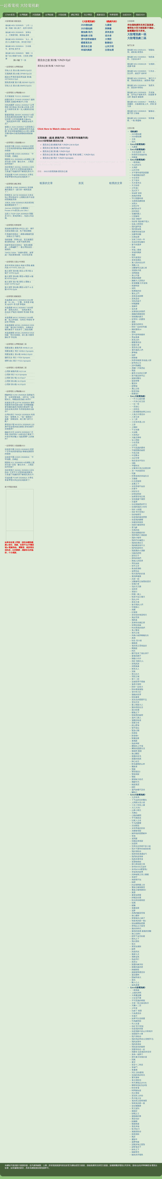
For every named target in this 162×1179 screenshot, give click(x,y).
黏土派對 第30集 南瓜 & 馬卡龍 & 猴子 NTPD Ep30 (19, 272)
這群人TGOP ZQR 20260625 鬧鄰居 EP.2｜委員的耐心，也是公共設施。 (19, 216)
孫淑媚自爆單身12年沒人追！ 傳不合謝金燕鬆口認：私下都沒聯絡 (19, 230)
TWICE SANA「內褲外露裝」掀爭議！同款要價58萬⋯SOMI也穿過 (19, 254)
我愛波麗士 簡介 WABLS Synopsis (19, 351)
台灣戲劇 (23, 14)
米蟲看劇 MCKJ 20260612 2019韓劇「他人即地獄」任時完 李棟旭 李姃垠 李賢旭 (19, 320)
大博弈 (108, 39)
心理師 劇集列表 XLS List (15, 371)
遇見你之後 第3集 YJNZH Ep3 (56, 151)
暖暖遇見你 (86, 43)
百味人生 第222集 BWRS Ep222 (18, 70)
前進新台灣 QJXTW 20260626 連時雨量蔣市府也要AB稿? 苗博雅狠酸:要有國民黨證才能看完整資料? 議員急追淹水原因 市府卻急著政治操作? (19, 407)
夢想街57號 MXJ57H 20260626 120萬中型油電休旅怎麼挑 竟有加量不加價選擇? (19, 427)
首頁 (81, 183)
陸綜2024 (140, 14)
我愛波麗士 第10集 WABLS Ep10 (18, 354)
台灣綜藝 (49, 14)
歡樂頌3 (109, 43)
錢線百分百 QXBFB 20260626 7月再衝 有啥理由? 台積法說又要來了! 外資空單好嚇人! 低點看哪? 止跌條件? (19, 435)
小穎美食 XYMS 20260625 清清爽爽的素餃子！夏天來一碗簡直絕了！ (19, 189)
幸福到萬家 (86, 50)
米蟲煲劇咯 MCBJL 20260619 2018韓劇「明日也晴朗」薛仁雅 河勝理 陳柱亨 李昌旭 (19, 335)
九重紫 (108, 25)
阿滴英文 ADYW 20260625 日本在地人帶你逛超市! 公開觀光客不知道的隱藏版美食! (19, 197)
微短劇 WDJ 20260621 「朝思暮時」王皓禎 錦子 (140, 58)
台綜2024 (127, 14)
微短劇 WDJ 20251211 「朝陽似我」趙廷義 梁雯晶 (140, 51)
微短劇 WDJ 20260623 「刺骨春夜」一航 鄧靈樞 (140, 119)
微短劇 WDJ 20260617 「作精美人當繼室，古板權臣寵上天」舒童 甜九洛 (141, 104)
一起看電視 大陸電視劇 (19, 5)
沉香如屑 (109, 50)
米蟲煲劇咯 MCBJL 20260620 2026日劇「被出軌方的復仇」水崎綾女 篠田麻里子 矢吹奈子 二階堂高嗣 (19, 327)
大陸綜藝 (62, 14)
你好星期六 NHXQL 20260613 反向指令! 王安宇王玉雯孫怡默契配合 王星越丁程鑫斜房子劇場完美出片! (19, 169)
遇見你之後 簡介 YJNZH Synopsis (58, 158)
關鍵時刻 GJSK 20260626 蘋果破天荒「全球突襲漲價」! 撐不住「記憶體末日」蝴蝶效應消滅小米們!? (20, 397)
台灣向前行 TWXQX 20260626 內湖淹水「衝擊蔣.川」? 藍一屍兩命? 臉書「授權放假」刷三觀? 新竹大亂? (20, 418)
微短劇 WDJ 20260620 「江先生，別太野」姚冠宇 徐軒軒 (141, 72)
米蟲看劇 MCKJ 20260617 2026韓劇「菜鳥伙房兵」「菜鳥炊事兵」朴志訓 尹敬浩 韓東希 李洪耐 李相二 (19, 311)
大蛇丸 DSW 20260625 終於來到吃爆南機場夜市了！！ (19, 204)
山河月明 (109, 46)
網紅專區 (75, 14)
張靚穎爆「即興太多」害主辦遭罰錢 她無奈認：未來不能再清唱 (19, 241)
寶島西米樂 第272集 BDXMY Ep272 (20, 82)
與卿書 (108, 28)
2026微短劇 (86, 25)
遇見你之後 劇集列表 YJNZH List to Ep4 (61, 145)
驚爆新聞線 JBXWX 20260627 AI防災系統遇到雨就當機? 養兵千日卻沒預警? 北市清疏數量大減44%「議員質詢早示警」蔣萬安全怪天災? (19, 119)
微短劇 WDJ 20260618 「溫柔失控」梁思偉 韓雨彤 (140, 86)
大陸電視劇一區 (136, 34)
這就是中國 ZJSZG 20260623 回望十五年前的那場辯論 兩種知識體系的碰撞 (19, 148)
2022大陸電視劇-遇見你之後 (56, 171)
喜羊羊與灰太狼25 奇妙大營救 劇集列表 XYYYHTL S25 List (20, 266)
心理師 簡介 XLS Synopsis (16, 375)
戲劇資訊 (101, 14)
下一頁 (23, 60)
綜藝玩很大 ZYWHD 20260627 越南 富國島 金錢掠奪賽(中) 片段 (20, 101)
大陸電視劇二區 (136, 38)
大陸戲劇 (36, 14)
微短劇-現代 (87, 32)
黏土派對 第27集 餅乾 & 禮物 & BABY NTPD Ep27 (18, 283)
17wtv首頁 (10, 14)
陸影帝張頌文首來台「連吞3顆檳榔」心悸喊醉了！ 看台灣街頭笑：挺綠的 (19, 247)
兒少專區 (88, 14)
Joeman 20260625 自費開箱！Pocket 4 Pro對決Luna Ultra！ (17, 209)
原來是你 (109, 32)
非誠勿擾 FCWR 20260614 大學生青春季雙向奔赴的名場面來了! (19, 176)
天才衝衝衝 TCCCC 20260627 (17, 96)
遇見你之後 (86, 46)
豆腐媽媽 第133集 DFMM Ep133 (18, 74)
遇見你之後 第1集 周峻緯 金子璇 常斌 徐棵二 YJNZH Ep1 (68, 155)
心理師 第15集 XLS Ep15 (15, 384)
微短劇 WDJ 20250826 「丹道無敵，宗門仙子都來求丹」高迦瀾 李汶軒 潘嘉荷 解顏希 (141, 94)
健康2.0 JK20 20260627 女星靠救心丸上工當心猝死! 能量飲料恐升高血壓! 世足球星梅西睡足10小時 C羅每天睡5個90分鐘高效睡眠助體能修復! (20, 131)
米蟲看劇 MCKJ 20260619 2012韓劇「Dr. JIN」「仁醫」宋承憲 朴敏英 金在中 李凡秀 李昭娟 (19, 302)
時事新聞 (114, 14)
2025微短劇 (86, 28)
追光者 (108, 35)
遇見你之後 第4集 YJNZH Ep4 (56, 148)
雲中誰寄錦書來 (88, 39)
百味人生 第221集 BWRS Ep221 (18, 86)
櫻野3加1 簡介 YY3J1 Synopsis (18, 361)
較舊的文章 (115, 183)
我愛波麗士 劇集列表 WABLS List (19, 348)
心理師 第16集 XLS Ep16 (15, 381)
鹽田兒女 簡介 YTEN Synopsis (17, 358)
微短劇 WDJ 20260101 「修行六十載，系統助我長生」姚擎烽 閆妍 (141, 79)
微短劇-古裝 (87, 35)
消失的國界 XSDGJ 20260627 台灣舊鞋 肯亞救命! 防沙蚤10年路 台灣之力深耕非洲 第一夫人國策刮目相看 (19, 108)
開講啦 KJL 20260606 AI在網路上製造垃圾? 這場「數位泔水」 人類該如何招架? (19, 161)
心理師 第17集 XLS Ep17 (15, 378)
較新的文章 (46, 183)
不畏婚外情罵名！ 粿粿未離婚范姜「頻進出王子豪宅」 (19, 235)
